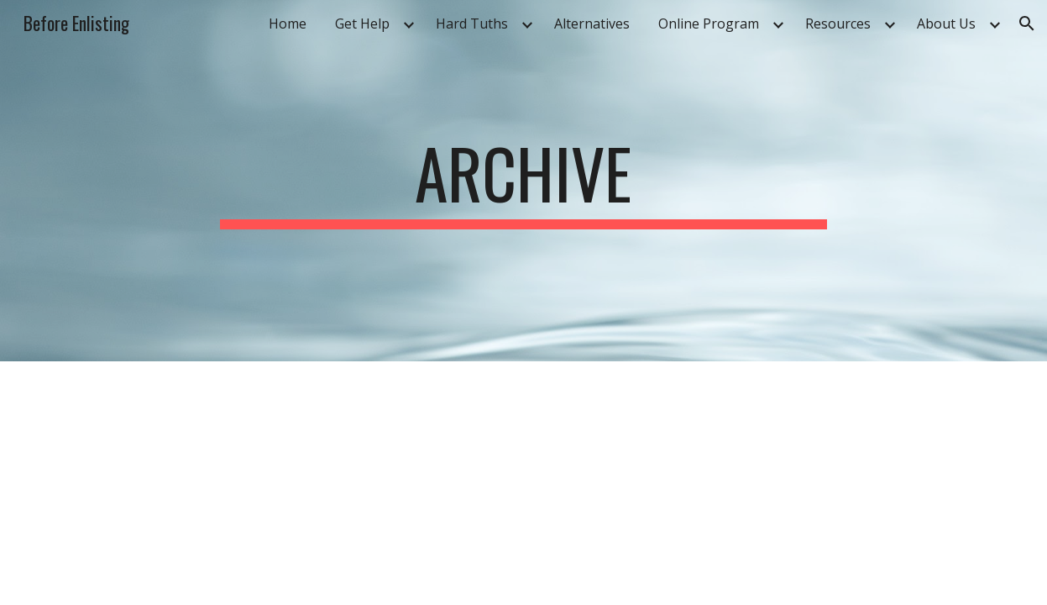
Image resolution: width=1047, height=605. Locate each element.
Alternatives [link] (592, 23)
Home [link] (287, 23)
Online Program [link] (708, 23)
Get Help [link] (362, 23)
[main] (523, 180)
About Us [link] (946, 23)
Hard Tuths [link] (472, 23)
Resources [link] (838, 23)
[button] (1027, 23)
